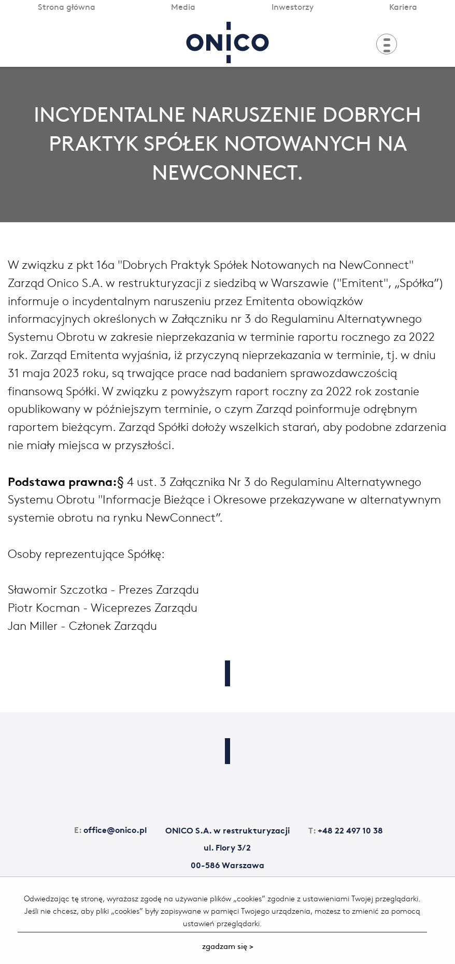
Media (183, 6)
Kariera (403, 6)
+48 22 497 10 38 (345, 830)
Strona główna (66, 6)
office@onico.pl (110, 829)
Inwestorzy (293, 6)
